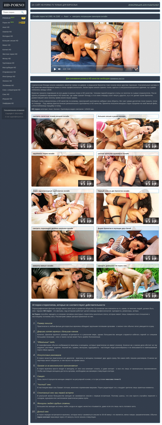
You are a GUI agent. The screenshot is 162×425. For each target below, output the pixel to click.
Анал (66, 16)
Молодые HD (7, 36)
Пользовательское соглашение (14, 110)
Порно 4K (14, 22)
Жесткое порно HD (9, 54)
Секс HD (5, 94)
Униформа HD (8, 103)
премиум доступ (117, 79)
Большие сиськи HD (10, 41)
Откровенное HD (9, 72)
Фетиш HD (6, 58)
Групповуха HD (8, 63)
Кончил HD (6, 50)
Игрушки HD (7, 99)
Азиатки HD (7, 32)
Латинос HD (7, 81)
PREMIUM (14, 18)
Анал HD (5, 27)
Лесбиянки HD (8, 85)
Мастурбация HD (9, 67)
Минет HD (6, 45)
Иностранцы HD (8, 76)
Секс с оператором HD (11, 90)
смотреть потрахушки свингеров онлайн (89, 16)
